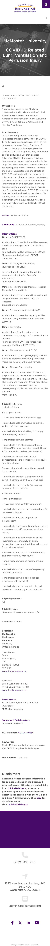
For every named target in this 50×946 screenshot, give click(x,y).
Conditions (8, 224)
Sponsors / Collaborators (16, 720)
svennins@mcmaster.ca (14, 671)
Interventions (9, 233)
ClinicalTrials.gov (17, 788)
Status (5, 215)
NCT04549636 (26, 732)
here (39, 798)
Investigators (9, 699)
